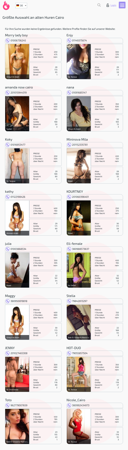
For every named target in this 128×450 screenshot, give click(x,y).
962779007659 (16, 405)
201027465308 (16, 353)
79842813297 (77, 301)
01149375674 (77, 40)
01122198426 (15, 196)
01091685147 (77, 92)
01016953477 (15, 144)
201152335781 (77, 144)
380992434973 (78, 405)
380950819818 (16, 301)
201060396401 (78, 196)
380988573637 (78, 248)
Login (111, 5)
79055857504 (77, 353)
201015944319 (16, 92)
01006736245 (16, 40)
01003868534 (16, 248)
